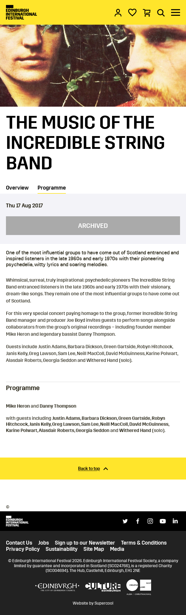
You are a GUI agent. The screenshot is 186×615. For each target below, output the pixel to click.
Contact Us (19, 543)
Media (117, 549)
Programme (52, 187)
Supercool (103, 603)
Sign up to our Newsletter (85, 543)
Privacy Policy (23, 549)
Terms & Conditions (144, 543)
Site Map (93, 549)
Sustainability (62, 549)
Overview (17, 187)
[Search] (161, 12)
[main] (93, 251)
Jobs (43, 543)
